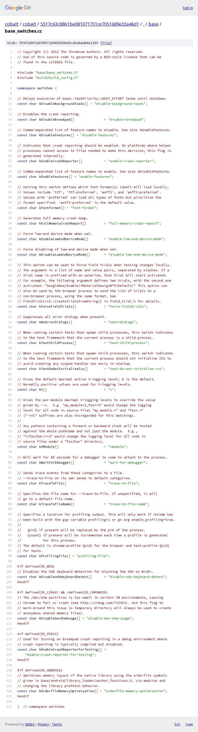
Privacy (43, 724)
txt (177, 724)
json (189, 724)
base (153, 24)
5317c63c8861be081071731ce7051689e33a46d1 (89, 24)
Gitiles (30, 724)
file (106, 43)
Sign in (188, 7)
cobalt (11, 24)
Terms (57, 724)
